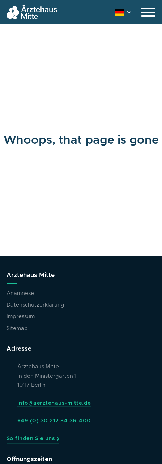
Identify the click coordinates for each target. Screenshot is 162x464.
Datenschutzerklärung (35, 305)
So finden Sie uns (31, 438)
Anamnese (20, 293)
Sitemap (17, 328)
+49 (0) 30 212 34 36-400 (54, 421)
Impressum (21, 316)
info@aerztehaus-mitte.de (54, 403)
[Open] (148, 12)
